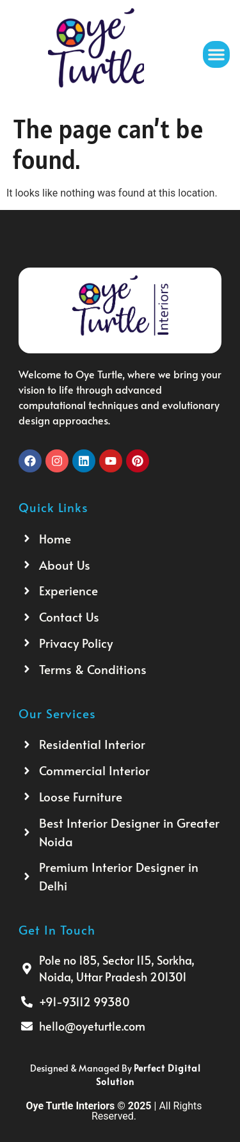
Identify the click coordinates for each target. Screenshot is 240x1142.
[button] (216, 54)
